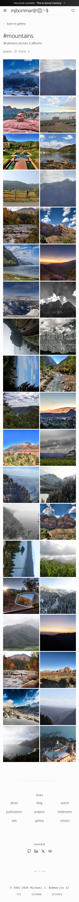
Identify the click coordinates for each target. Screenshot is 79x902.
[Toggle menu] (5, 10)
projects (39, 811)
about (14, 803)
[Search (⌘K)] (73, 10)
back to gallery (14, 23)
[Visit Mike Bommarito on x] (43, 851)
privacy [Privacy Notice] (57, 894)
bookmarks (65, 811)
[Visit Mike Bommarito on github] (29, 851)
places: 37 (10, 51)
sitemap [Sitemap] (37, 894)
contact (65, 820)
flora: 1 (24, 51)
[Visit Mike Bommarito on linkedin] (36, 851)
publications (14, 811)
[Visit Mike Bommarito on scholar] (50, 851)
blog (39, 803)
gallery (39, 820)
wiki (14, 820)
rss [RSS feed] (19, 894)
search (65, 803)
